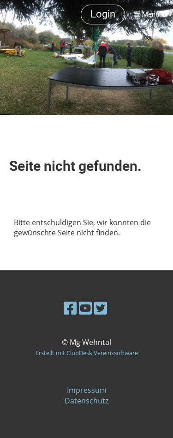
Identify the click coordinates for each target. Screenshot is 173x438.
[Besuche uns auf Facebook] (70, 308)
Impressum (87, 390)
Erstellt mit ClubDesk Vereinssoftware (87, 353)
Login (102, 14)
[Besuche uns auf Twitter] (100, 308)
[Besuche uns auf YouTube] (85, 308)
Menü (146, 14)
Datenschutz (86, 401)
